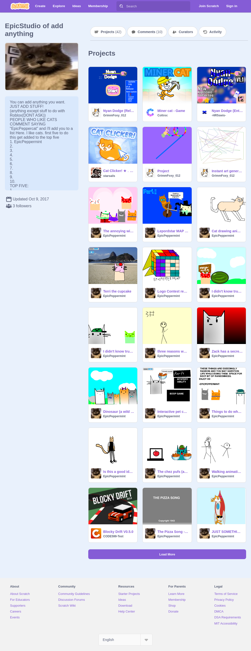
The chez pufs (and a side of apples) (172, 472)
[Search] (121, 6)
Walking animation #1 (227, 472)
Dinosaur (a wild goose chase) (118, 412)
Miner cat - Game (171, 111)
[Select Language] (125, 640)
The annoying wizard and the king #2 (118, 231)
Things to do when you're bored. (227, 412)
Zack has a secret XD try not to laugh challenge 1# (227, 351)
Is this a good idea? (118, 472)
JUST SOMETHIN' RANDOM (227, 532)
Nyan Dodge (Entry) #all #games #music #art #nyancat (227, 111)
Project (163, 171)
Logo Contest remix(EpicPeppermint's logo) (172, 291)
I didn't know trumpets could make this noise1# (227, 291)
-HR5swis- (219, 115)
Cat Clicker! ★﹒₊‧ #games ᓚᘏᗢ (118, 171)
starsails (109, 176)
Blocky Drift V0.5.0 (118, 532)
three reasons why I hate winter (172, 351)
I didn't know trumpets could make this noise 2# (118, 351)
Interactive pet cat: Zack (172, 412)
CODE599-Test (113, 536)
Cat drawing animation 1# (227, 231)
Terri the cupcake (117, 291)
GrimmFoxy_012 (114, 115)
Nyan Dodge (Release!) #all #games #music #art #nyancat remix (118, 111)
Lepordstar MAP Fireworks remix (172, 231)
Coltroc (162, 115)
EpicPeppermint (114, 235)
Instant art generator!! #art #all (227, 171)
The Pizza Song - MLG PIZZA (172, 532)
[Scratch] (20, 6)
